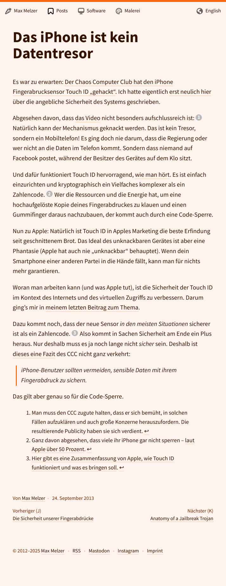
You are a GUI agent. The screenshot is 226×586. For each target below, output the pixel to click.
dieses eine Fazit (34, 354)
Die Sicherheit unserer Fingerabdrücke (53, 518)
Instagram (128, 551)
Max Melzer (33, 498)
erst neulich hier (190, 92)
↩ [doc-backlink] (146, 431)
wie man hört (152, 175)
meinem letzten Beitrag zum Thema (92, 307)
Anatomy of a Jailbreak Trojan (182, 518)
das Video (87, 118)
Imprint (155, 551)
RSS (77, 551)
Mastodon (99, 551)
